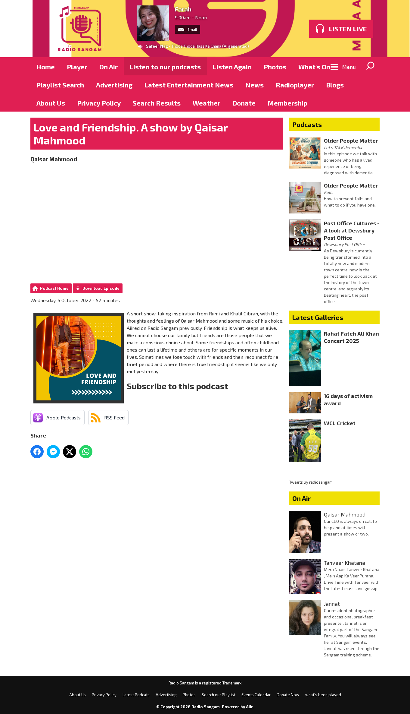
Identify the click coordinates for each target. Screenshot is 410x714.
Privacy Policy (99, 103)
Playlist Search (60, 85)
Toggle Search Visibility (371, 66)
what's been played (323, 694)
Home (45, 67)
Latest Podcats (136, 694)
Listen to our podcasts (165, 67)
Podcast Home (54, 288)
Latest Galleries (317, 317)
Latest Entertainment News (188, 85)
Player (77, 67)
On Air (108, 67)
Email (187, 29)
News (254, 85)
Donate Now (288, 694)
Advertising (114, 85)
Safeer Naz (157, 46)
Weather (206, 103)
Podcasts (307, 124)
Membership (287, 103)
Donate (244, 103)
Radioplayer (295, 85)
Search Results (157, 103)
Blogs (335, 85)
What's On (314, 67)
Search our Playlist (218, 694)
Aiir (249, 706)
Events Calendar (256, 694)
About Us (50, 103)
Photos (275, 67)
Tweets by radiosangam (311, 482)
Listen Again (232, 67)
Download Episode (101, 288)
